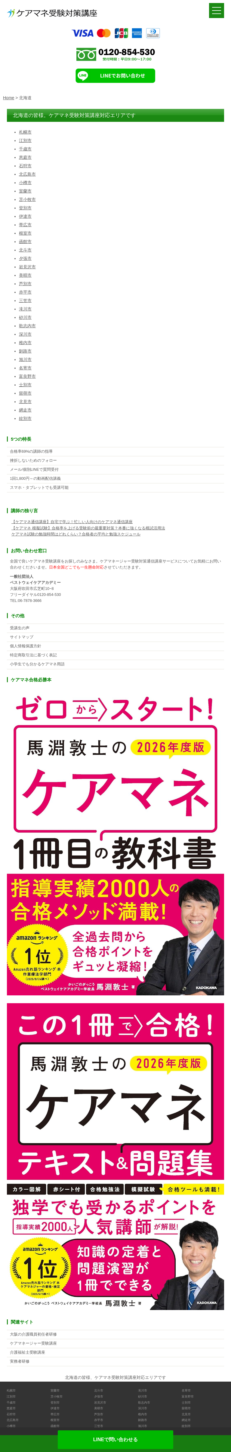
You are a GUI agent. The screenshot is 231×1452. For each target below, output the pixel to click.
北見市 (25, 401)
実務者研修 (19, 1361)
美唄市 (25, 275)
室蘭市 (25, 191)
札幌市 (25, 132)
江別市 (25, 140)
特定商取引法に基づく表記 (33, 655)
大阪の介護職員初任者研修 (33, 1334)
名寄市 (25, 367)
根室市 (25, 233)
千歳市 (25, 148)
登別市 (25, 207)
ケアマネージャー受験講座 (33, 1343)
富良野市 (27, 376)
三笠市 (25, 300)
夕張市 (25, 258)
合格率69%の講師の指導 (31, 451)
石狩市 (25, 165)
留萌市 (25, 393)
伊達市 (25, 216)
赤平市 (25, 292)
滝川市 (25, 309)
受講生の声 (19, 628)
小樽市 (25, 182)
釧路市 (25, 351)
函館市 (25, 241)
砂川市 (25, 317)
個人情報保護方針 (25, 646)
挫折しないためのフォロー (33, 460)
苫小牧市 (27, 199)
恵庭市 (25, 157)
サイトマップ (21, 637)
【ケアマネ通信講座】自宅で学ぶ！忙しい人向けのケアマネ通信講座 (72, 522)
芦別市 (25, 283)
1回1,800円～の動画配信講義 (35, 478)
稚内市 (25, 342)
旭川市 (25, 359)
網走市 (25, 410)
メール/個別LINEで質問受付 (34, 469)
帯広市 (25, 224)
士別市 (25, 384)
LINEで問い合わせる (115, 1439)
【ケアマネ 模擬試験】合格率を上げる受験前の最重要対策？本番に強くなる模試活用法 (88, 528)
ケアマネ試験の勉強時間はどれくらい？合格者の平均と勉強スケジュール (75, 534)
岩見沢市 (27, 266)
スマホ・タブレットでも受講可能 (39, 488)
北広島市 (27, 174)
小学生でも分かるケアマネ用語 (37, 664)
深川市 (25, 334)
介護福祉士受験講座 (27, 1352)
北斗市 (25, 250)
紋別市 (25, 418)
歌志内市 (27, 325)
